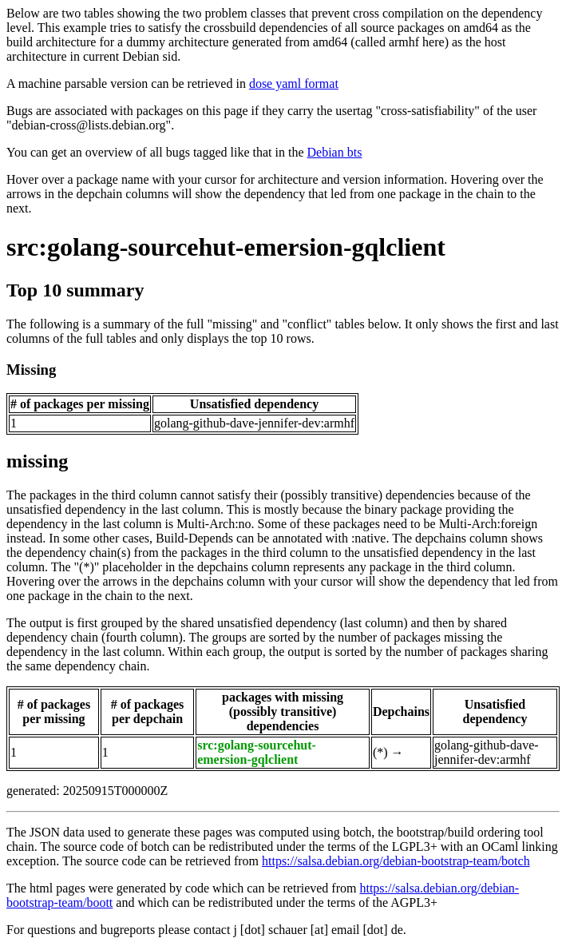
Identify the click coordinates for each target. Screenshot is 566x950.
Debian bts (334, 152)
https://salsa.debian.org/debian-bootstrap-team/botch (396, 861)
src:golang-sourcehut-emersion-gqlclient (225, 247)
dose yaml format (293, 83)
